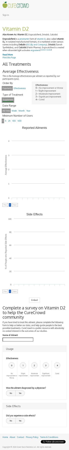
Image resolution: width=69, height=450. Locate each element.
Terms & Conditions (49, 437)
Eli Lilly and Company (37, 44)
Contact (20, 437)
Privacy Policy (32, 437)
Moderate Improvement (34, 375)
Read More (8, 54)
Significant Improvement (45, 375)
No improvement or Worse (11, 376)
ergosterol (35, 50)
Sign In (6, 15)
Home (5, 437)
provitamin (24, 39)
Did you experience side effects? (20, 415)
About (12, 437)
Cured (57, 373)
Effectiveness (12, 358)
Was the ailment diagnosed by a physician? (26, 388)
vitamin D (41, 39)
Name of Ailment (10, 335)
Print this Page (9, 57)
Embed (34, 300)
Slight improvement (23, 375)
